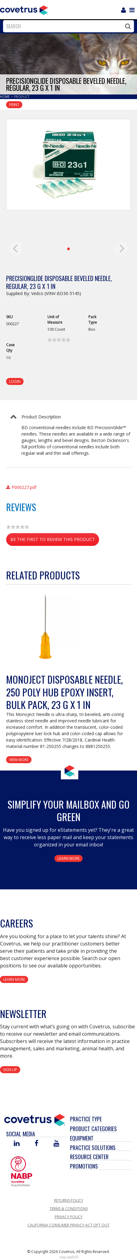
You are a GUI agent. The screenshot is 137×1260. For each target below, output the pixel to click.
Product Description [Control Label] (41, 417)
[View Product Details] (44, 627)
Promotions (84, 1166)
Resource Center (89, 1157)
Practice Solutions (93, 1147)
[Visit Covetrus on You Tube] (56, 1143)
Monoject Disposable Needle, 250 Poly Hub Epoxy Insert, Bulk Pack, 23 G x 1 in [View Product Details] (64, 692)
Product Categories (93, 1129)
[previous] (16, 248)
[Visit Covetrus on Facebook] (36, 1143)
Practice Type (86, 1119)
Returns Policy (68, 1200)
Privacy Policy (69, 1216)
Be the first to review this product (54, 540)
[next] (121, 248)
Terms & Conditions (69, 1208)
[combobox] (67, 26)
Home (5, 96)
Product (21, 96)
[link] (58, 340)
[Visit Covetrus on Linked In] (17, 1143)
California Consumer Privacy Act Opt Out (68, 1225)
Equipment (82, 1138)
